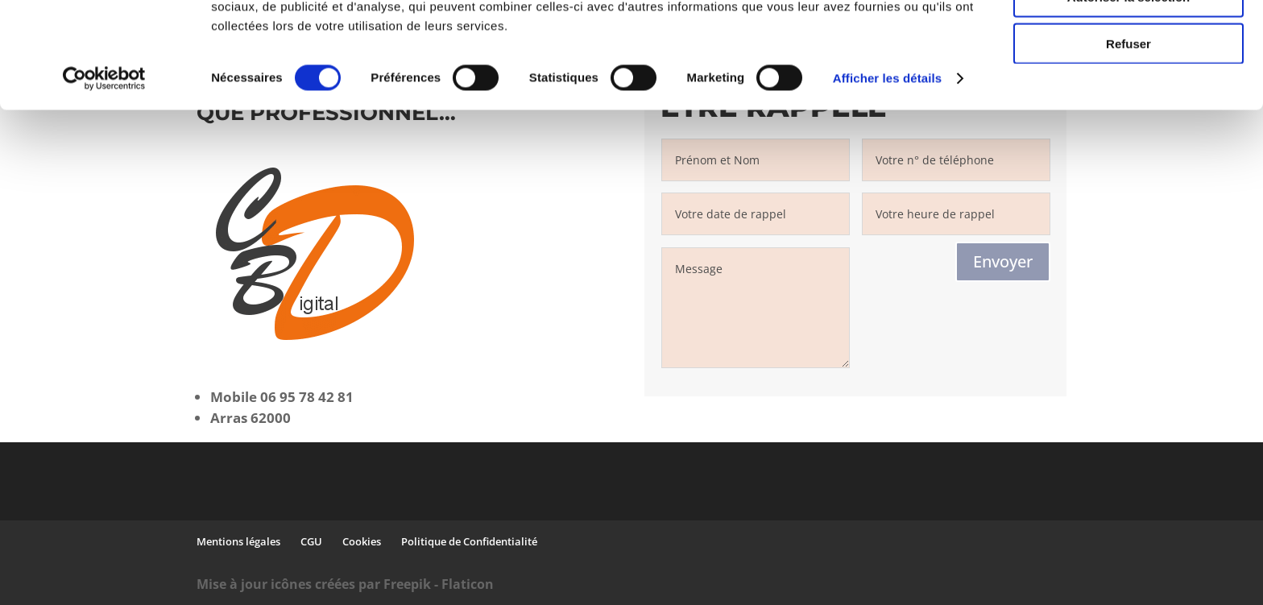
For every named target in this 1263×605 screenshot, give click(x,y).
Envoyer (1003, 261)
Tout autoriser (1128, 40)
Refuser (1128, 134)
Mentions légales (238, 541)
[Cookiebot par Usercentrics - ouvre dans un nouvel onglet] (104, 169)
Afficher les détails (887, 169)
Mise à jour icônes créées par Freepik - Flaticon (345, 584)
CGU (311, 541)
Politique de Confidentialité (469, 541)
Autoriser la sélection (1129, 87)
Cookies (361, 541)
